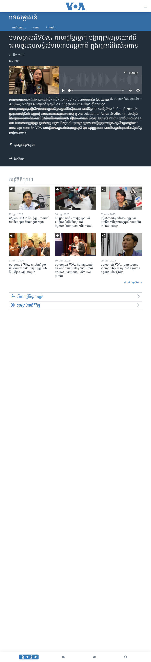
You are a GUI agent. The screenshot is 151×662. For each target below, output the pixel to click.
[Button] (17, 159)
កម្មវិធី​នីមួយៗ (19, 28)
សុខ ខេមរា (14, 61)
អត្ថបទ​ (36, 28)
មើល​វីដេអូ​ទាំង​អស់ (133, 282)
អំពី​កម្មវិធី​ (50, 28)
